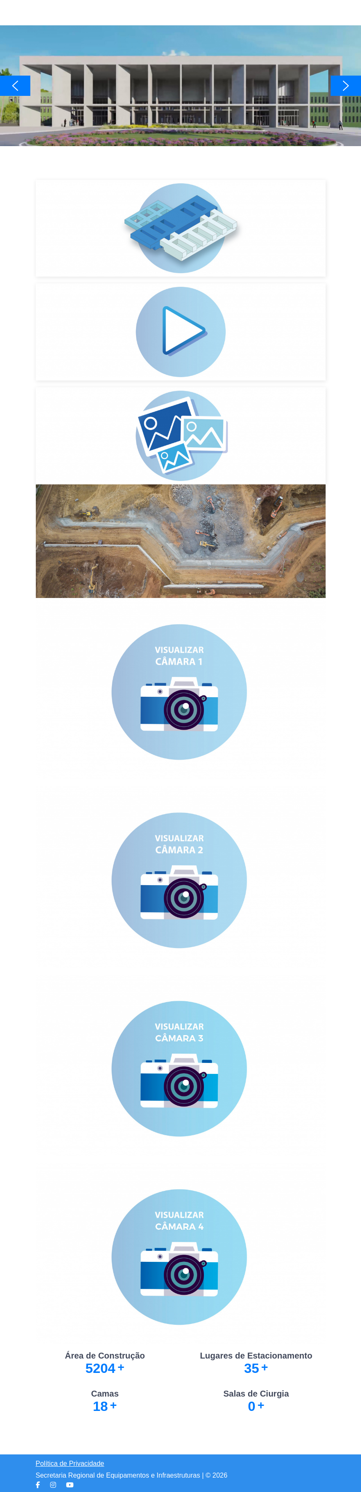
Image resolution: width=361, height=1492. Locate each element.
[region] (180, 85)
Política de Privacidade (70, 1463)
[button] (180, 85)
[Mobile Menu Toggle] (42, 12)
